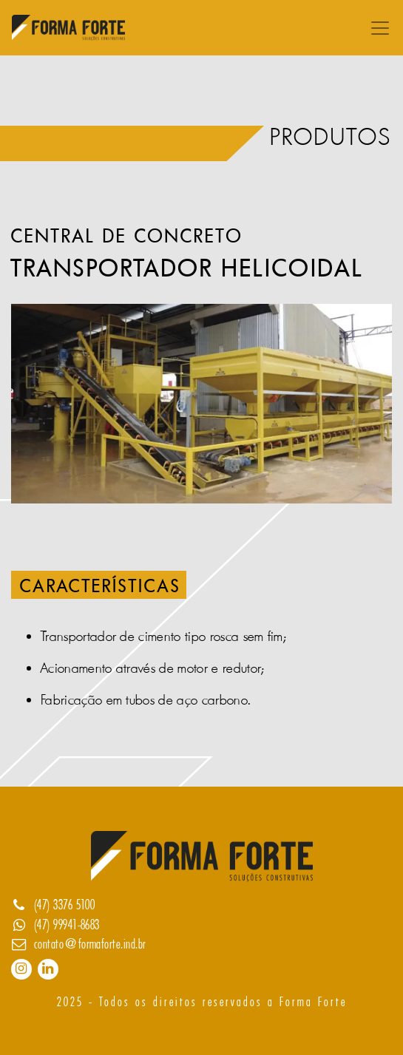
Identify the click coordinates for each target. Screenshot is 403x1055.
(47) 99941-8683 (67, 925)
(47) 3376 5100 (64, 905)
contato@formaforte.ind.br (90, 944)
